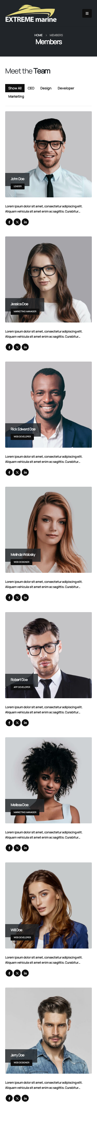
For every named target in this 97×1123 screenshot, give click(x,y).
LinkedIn (25, 221)
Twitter (17, 221)
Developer (66, 88)
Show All (14, 88)
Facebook (9, 221)
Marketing (16, 96)
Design (45, 88)
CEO (31, 88)
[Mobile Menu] (87, 13)
